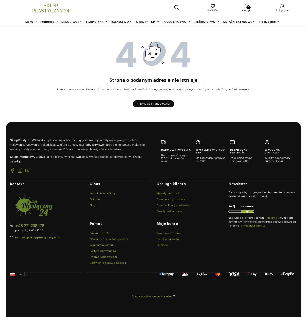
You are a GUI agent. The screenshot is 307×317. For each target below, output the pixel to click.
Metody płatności (168, 193)
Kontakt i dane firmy (102, 193)
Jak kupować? (99, 233)
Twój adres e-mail (241, 206)
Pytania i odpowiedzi (103, 257)
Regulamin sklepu (101, 245)
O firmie (95, 199)
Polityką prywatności (251, 225)
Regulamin (271, 217)
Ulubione (162, 245)
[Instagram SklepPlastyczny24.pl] (20, 171)
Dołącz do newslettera (247, 211)
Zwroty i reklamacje (169, 211)
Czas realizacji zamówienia (175, 205)
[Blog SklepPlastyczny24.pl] (27, 171)
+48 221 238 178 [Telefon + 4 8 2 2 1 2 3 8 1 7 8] (29, 225)
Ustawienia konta (168, 239)
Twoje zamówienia (169, 233)
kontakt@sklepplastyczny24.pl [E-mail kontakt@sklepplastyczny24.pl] (37, 237)
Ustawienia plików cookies (107, 263)
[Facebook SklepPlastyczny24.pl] (12, 171)
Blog (92, 205)
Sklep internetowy (152, 296)
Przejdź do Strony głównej (153, 104)
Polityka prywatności (103, 251)
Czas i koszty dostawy (171, 199)
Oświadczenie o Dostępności (109, 239)
